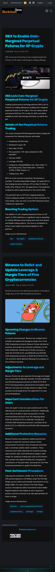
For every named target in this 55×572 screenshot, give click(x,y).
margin (39, 511)
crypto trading (16, 244)
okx (11, 239)
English (40, 3)
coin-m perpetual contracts (31, 506)
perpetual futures (36, 239)
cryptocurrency (16, 511)
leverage (29, 511)
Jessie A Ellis (10, 285)
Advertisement (16, 3)
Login (50, 3)
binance (13, 506)
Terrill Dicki (9, 52)
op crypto (21, 239)
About (5, 3)
